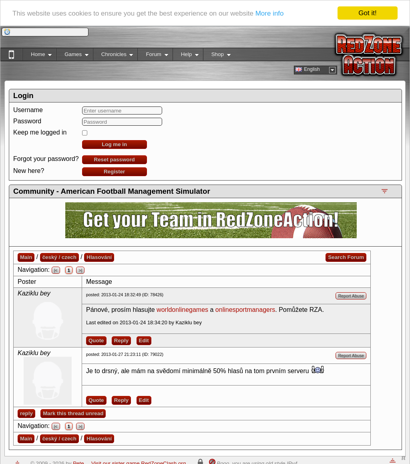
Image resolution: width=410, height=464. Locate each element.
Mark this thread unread (73, 413)
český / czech (59, 257)
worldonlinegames (182, 309)
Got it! (367, 13)
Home (37, 55)
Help (186, 55)
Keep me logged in (39, 132)
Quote (96, 340)
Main (26, 257)
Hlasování (99, 257)
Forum (152, 55)
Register (114, 172)
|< (56, 270)
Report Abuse (351, 295)
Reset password (114, 160)
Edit (144, 340)
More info (269, 13)
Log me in (114, 144)
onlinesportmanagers (245, 309)
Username (28, 109)
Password (27, 121)
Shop (217, 55)
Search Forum (346, 257)
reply (26, 413)
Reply (121, 340)
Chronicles (113, 55)
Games (72, 55)
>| (80, 270)
